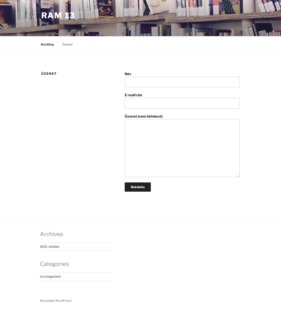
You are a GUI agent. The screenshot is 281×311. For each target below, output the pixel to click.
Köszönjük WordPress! (56, 300)
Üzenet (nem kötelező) (182, 145)
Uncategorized (50, 276)
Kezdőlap (47, 44)
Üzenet (67, 44)
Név (182, 79)
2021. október (49, 246)
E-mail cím (182, 100)
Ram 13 (58, 15)
